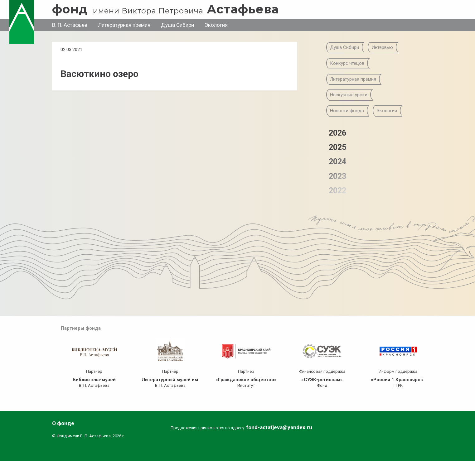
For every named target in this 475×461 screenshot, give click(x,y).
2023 (337, 176)
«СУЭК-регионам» (322, 379)
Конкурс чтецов (347, 63)
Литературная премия (124, 25)
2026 (337, 132)
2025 (337, 147)
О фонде (63, 423)
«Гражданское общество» (246, 379)
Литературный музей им (170, 379)
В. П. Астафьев (69, 25)
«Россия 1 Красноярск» (398, 379)
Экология (216, 25)
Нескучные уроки (348, 95)
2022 (337, 190)
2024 (337, 161)
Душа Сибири (177, 25)
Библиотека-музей (94, 379)
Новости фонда (347, 110)
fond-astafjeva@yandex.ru (279, 427)
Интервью (382, 47)
